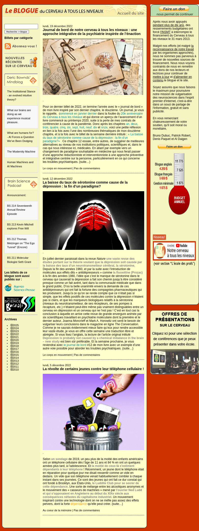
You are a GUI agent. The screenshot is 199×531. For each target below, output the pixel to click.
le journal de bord (75, 345)
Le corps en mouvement (57, 168)
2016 (16, 351)
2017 (16, 348)
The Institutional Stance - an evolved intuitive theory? (21, 95)
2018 (16, 345)
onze (104, 127)
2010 (16, 369)
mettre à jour (161, 77)
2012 (16, 363)
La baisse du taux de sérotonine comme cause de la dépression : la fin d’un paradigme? (93, 138)
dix (95, 127)
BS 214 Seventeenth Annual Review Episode (19, 209)
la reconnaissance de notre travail (173, 47)
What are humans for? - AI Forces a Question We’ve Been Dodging (20, 136)
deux (134, 124)
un (127, 124)
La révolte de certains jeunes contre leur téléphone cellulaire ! (93, 369)
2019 (16, 343)
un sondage (59, 459)
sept (75, 127)
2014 (16, 357)
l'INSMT (165, 32)
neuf (88, 127)
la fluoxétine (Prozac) (128, 272)
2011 (16, 366)
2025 (16, 325)
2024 (16, 328)
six (69, 127)
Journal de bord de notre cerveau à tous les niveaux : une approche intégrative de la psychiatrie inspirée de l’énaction (92, 32)
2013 (16, 360)
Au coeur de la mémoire (57, 510)
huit (81, 127)
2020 (16, 340)
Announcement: (16, 195)
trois (45, 127)
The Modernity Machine (21, 151)
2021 (16, 337)
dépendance (79, 504)
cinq (62, 127)
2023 (16, 331)
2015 (16, 354)
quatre (54, 127)
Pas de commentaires (87, 168)
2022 (16, 334)
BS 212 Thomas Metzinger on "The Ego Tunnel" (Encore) (21, 243)
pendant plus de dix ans (168, 25)
